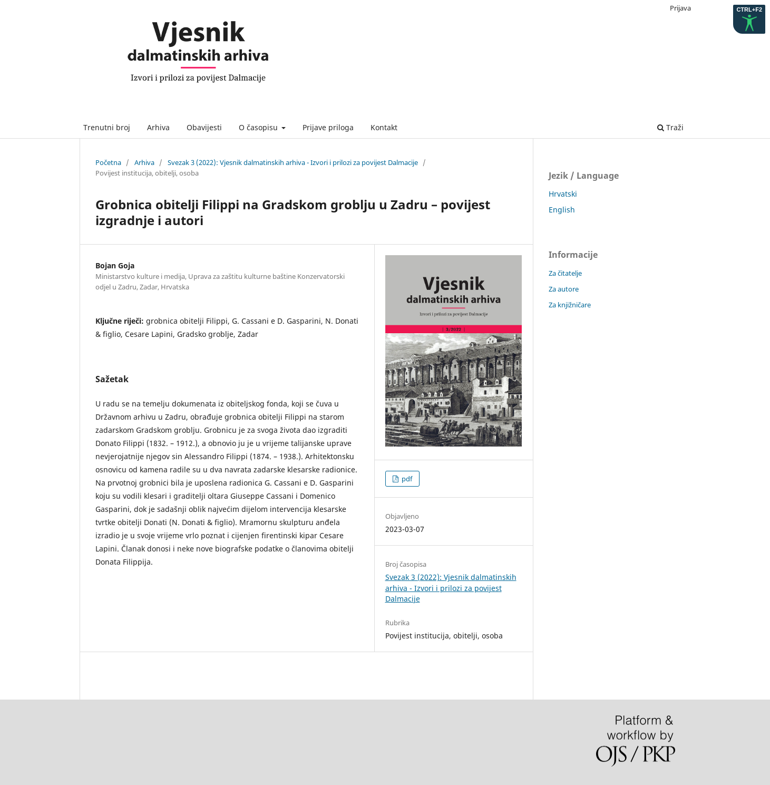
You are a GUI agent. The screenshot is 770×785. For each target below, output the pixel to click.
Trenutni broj (106, 127)
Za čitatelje (565, 273)
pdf (406, 478)
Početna (108, 162)
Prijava (680, 8)
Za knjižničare (570, 304)
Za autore (564, 289)
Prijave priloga (328, 127)
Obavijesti (204, 127)
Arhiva (158, 127)
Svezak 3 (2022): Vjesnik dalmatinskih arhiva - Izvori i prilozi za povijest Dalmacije (293, 162)
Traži (670, 127)
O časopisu (259, 127)
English (562, 210)
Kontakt (384, 127)
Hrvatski (563, 194)
